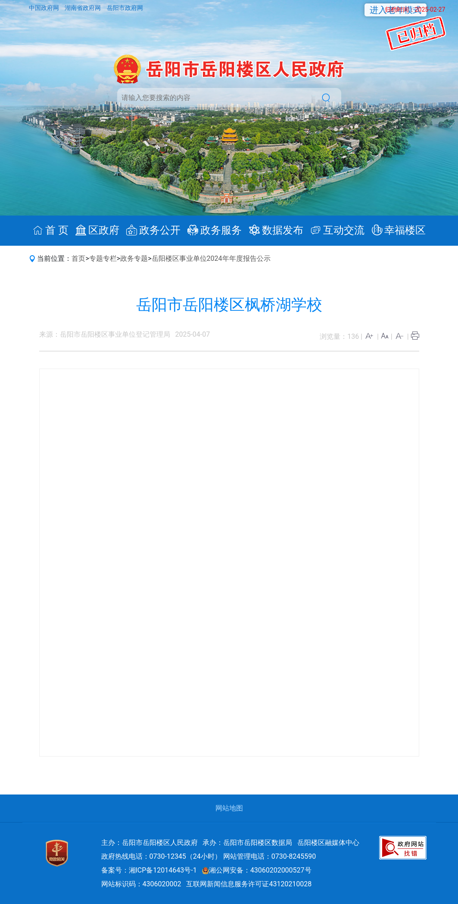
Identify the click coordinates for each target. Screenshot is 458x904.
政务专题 (134, 258)
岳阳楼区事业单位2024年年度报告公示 (211, 258)
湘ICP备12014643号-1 (163, 870)
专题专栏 (103, 258)
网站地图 (229, 808)
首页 (78, 258)
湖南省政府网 (83, 7)
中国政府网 (44, 7)
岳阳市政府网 (125, 7)
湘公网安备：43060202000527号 (257, 870)
